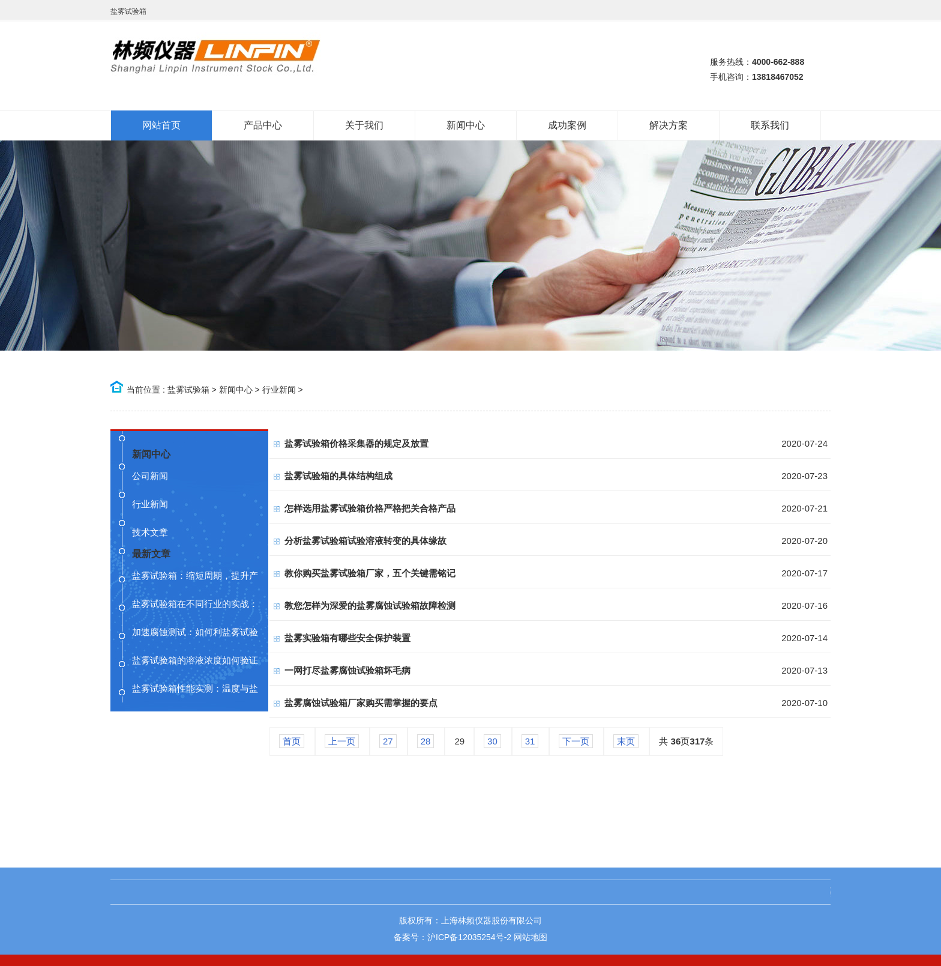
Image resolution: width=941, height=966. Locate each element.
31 (530, 741)
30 (492, 741)
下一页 (575, 741)
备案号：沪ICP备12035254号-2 (452, 937)
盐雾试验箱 (188, 389)
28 (426, 741)
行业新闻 (279, 389)
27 (388, 741)
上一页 (341, 741)
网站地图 (530, 937)
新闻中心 (236, 389)
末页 (626, 741)
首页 (292, 741)
